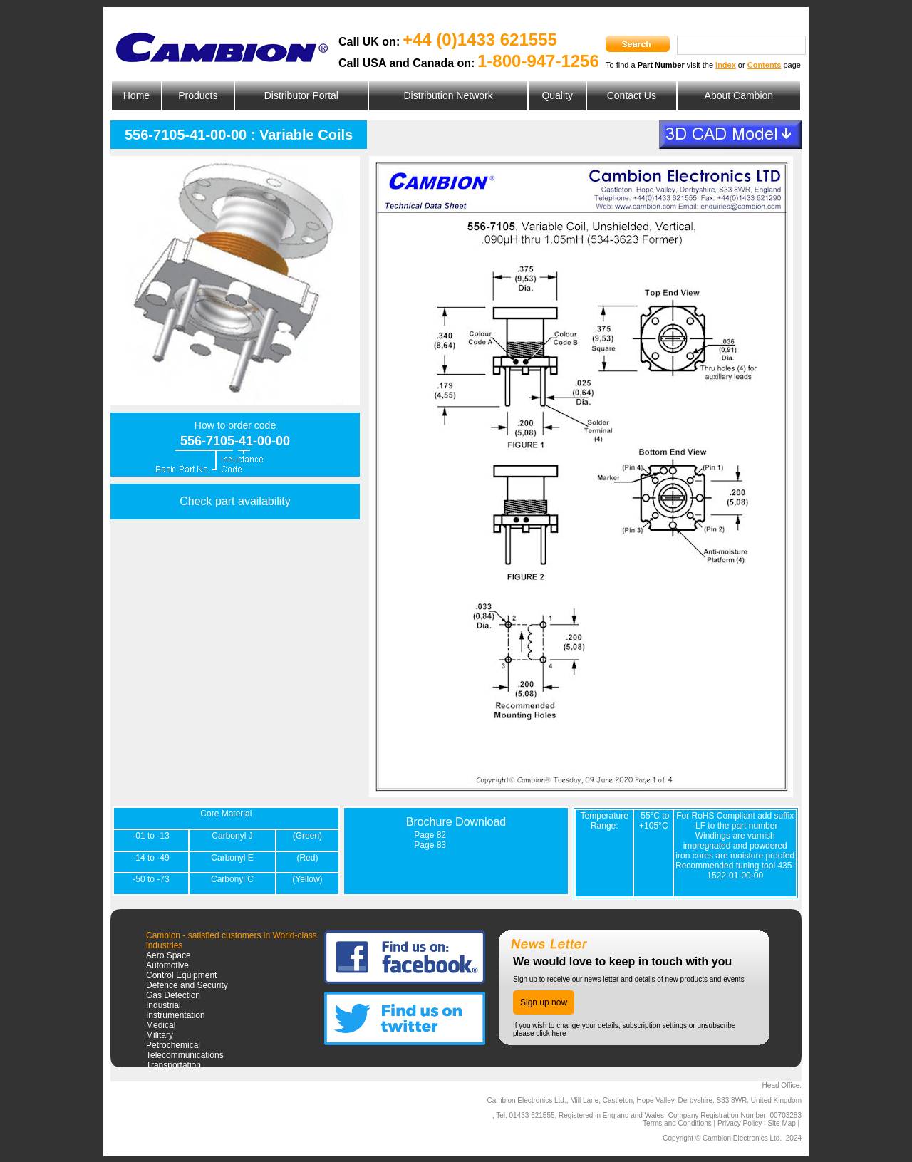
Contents (764, 65)
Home (136, 95)
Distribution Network (447, 95)
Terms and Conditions (677, 1123)
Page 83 (430, 845)
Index (725, 65)
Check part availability (235, 501)
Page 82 (430, 835)
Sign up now (543, 1002)
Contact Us (631, 95)
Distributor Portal (301, 95)
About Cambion (739, 95)
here (558, 1033)
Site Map (781, 1123)
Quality (557, 95)
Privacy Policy (739, 1123)
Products (197, 95)
